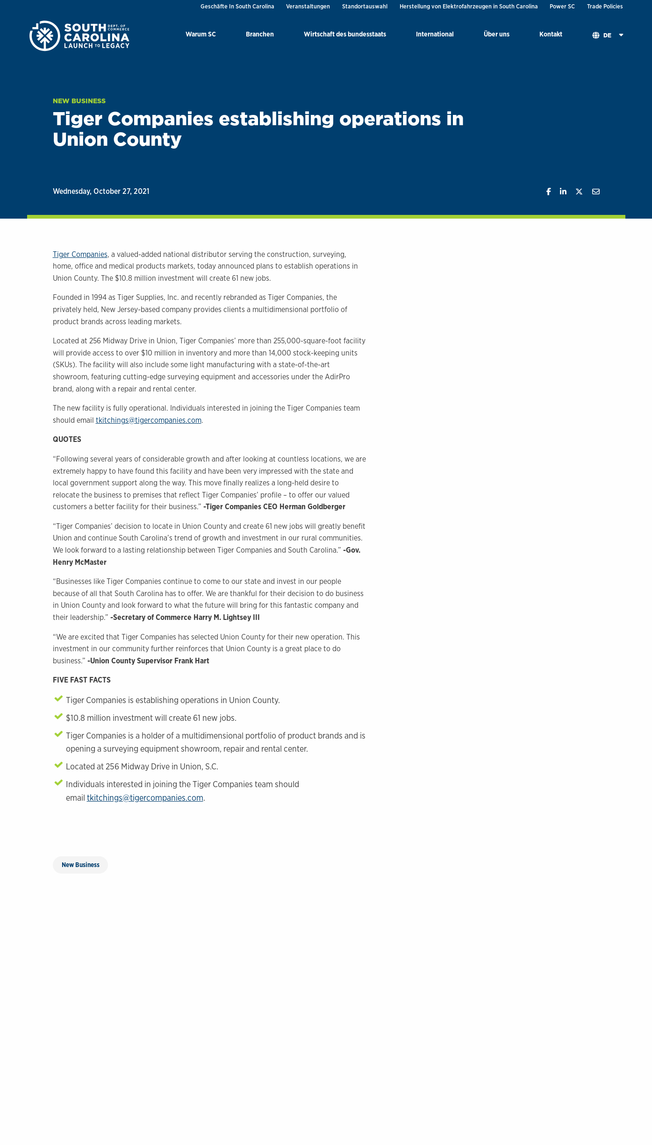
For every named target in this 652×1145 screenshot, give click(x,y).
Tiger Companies (80, 254)
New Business (79, 101)
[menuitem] (201, 35)
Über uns (496, 34)
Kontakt (550, 34)
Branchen (260, 34)
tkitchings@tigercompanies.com (148, 420)
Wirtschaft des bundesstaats (345, 34)
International (435, 34)
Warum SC (201, 34)
